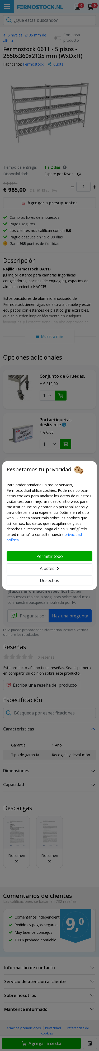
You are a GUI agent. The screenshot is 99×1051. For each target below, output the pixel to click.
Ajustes (49, 568)
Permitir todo (49, 556)
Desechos (49, 580)
